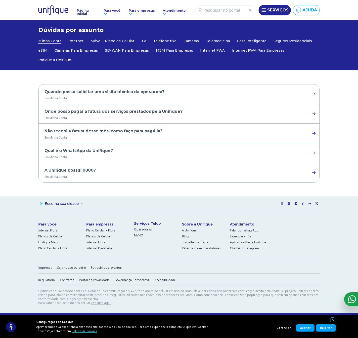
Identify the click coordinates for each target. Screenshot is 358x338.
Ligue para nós (240, 237)
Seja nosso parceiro (71, 268)
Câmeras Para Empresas (76, 50)
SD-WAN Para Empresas (127, 50)
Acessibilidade (165, 281)
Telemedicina (218, 41)
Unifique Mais (48, 243)
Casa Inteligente (252, 41)
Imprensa (45, 268)
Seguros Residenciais (292, 41)
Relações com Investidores (201, 249)
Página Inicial (83, 12)
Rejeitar (326, 328)
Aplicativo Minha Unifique (248, 243)
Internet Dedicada (99, 249)
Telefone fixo (165, 41)
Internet (76, 41)
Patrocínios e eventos (106, 268)
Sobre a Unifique (197, 225)
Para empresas (100, 225)
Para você (47, 225)
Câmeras (191, 41)
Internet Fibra (47, 231)
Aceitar (305, 328)
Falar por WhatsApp (244, 231)
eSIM (42, 50)
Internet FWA (212, 50)
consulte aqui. (101, 303)
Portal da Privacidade (94, 281)
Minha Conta (49, 41)
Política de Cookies (84, 331)
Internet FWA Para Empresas (258, 50)
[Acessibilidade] (11, 327)
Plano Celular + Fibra (52, 249)
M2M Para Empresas (174, 50)
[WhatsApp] (351, 299)
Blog (185, 237)
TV (143, 41)
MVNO (138, 236)
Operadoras (143, 230)
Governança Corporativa (132, 281)
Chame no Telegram (244, 249)
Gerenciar (283, 328)
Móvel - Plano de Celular (112, 41)
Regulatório (46, 281)
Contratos (67, 281)
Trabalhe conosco (195, 243)
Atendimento (242, 225)
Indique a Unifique (54, 60)
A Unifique (189, 231)
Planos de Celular (50, 237)
